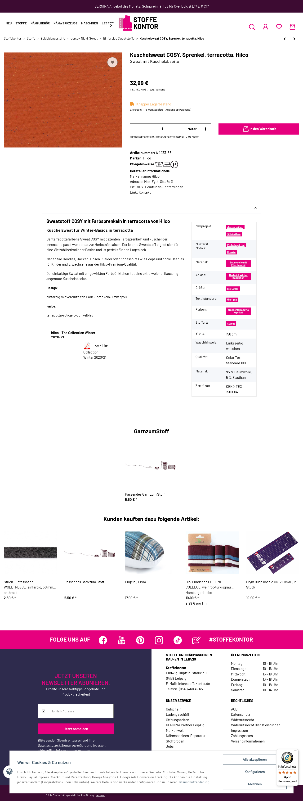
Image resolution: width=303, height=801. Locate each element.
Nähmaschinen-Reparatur (185, 735)
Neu (9, 23)
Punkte (231, 252)
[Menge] (162, 129)
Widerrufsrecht (242, 720)
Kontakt (145, 192)
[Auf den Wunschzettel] (112, 62)
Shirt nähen (234, 234)
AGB (234, 709)
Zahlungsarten (242, 735)
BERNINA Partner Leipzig (185, 725)
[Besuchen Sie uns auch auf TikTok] (178, 640)
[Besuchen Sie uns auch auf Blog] (196, 640)
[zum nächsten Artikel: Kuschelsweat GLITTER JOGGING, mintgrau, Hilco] (294, 39)
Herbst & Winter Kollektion (238, 276)
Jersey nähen (235, 227)
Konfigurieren (255, 772)
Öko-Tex (232, 299)
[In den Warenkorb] (258, 129)
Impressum (239, 730)
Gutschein (173, 709)
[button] (252, 27)
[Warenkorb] (292, 27)
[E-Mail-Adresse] (81, 711)
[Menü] (295, 752)
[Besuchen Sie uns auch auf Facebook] (103, 640)
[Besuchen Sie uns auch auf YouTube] (122, 640)
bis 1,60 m (232, 288)
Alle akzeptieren (255, 759)
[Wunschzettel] (279, 27)
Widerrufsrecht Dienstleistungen (255, 725)
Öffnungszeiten (177, 720)
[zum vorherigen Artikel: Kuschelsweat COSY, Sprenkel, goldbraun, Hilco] (285, 39)
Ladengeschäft (177, 714)
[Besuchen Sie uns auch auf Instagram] (159, 640)
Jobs (170, 746)
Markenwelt (175, 730)
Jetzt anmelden (76, 729)
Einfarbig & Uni (236, 245)
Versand (160, 89)
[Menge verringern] (135, 129)
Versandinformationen (248, 741)
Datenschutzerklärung (54, 745)
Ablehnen (255, 784)
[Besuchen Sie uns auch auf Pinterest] (140, 640)
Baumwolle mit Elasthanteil (238, 264)
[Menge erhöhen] (205, 129)
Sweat (231, 323)
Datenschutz (240, 714)
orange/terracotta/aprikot (238, 311)
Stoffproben (175, 741)
